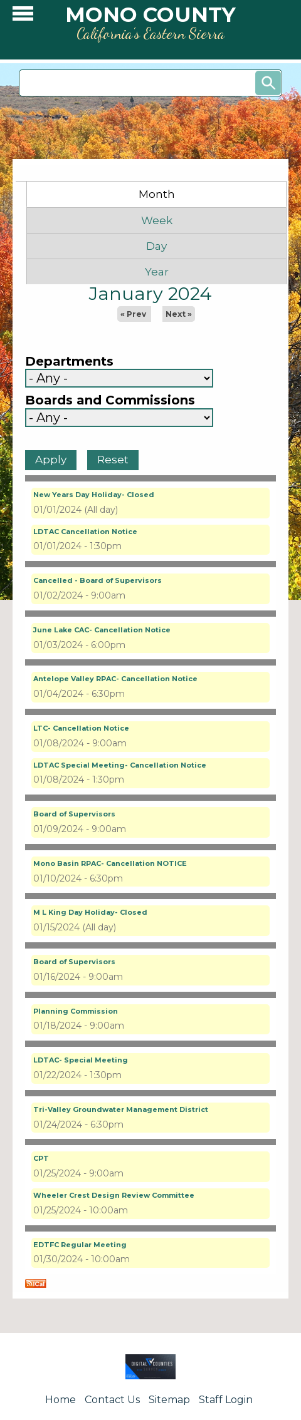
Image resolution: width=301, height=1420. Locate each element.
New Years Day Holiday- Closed (93, 494)
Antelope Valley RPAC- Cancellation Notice (115, 678)
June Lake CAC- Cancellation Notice (102, 629)
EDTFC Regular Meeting (80, 1244)
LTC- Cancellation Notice (81, 728)
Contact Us (112, 1400)
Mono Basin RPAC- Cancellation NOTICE (110, 863)
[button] (23, 16)
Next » (179, 314)
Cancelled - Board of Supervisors (97, 580)
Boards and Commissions (110, 400)
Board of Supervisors (74, 814)
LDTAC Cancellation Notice (85, 531)
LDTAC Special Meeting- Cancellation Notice (119, 765)
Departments (69, 361)
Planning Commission (75, 1011)
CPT (41, 1158)
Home (60, 1400)
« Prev (133, 314)
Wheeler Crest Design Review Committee (113, 1195)
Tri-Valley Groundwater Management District (120, 1109)
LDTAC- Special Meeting (80, 1060)
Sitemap (169, 1400)
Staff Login (226, 1400)
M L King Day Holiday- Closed (90, 912)
